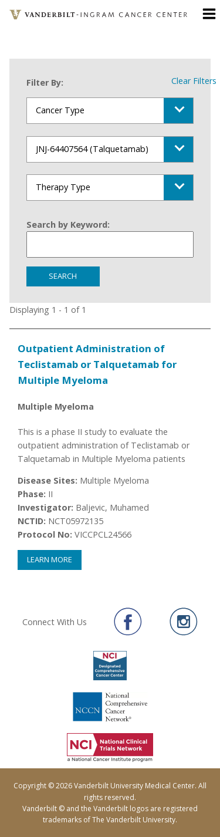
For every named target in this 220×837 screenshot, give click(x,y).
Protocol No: (45, 534)
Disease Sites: (47, 480)
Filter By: (44, 82)
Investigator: (45, 507)
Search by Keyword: (68, 224)
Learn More (49, 559)
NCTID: (32, 520)
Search (63, 276)
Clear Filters (193, 81)
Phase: (32, 494)
